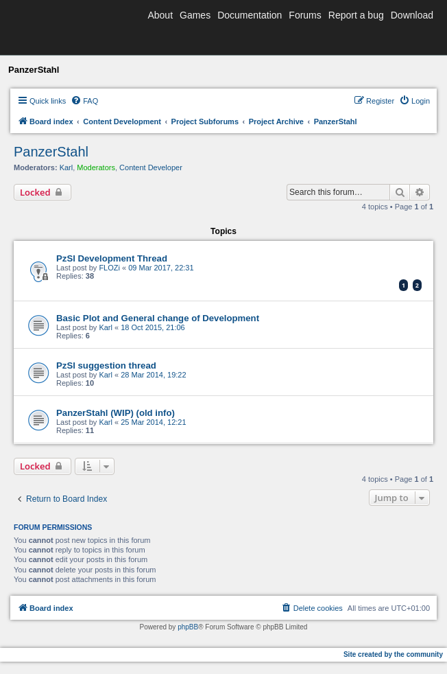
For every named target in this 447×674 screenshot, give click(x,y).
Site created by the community (393, 654)
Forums (305, 15)
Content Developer (150, 167)
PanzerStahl (51, 151)
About (160, 15)
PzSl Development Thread (111, 258)
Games (195, 15)
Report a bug (356, 15)
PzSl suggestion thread (106, 365)
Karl (66, 167)
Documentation (249, 15)
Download (412, 15)
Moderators (96, 167)
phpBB (188, 627)
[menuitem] (84, 101)
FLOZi (109, 268)
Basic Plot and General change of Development (157, 318)
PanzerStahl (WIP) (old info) (115, 413)
